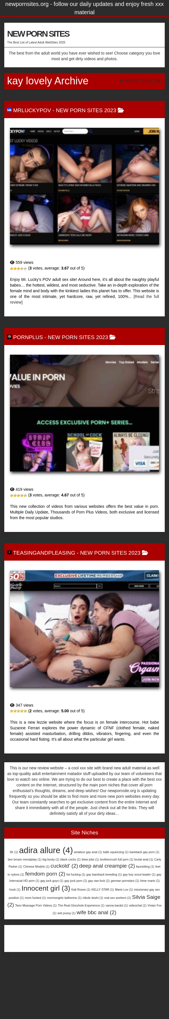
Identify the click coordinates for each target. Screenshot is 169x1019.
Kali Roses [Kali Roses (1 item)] (80, 889)
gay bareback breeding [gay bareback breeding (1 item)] (104, 874)
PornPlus (28, 337)
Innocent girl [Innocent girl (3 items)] (46, 888)
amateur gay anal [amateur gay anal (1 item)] (88, 852)
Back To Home (140, 80)
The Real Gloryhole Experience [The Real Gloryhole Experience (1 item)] (81, 905)
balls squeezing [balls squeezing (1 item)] (115, 852)
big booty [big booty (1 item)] (50, 859)
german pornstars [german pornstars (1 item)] (125, 880)
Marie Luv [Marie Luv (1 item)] (124, 889)
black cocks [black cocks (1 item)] (70, 859)
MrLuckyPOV (32, 110)
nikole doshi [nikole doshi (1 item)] (93, 897)
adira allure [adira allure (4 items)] (46, 850)
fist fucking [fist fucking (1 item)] (75, 874)
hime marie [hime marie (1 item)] (150, 880)
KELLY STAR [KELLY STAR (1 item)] (103, 889)
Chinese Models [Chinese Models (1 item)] (36, 866)
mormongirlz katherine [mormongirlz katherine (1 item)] (64, 897)
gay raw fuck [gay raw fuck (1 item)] (99, 880)
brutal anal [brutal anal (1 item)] (143, 859)
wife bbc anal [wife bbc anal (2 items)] (96, 912)
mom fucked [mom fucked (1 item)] (35, 897)
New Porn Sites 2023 (86, 110)
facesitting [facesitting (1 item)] (145, 866)
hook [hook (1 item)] (14, 889)
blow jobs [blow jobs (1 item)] (90, 859)
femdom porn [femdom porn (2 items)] (45, 874)
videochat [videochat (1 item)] (138, 905)
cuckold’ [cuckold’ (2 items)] (64, 866)
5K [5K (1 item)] (14, 852)
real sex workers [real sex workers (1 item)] (117, 897)
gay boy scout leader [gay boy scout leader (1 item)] (139, 874)
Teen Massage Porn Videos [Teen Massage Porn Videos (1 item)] (36, 905)
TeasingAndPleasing (44, 553)
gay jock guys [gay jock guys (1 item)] (51, 880)
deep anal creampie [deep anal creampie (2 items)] (107, 866)
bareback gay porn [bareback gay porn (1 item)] (144, 852)
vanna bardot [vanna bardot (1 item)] (117, 905)
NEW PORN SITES (38, 33)
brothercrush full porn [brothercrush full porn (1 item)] (116, 859)
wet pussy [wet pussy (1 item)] (66, 913)
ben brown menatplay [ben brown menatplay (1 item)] (24, 859)
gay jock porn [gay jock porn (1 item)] (75, 880)
